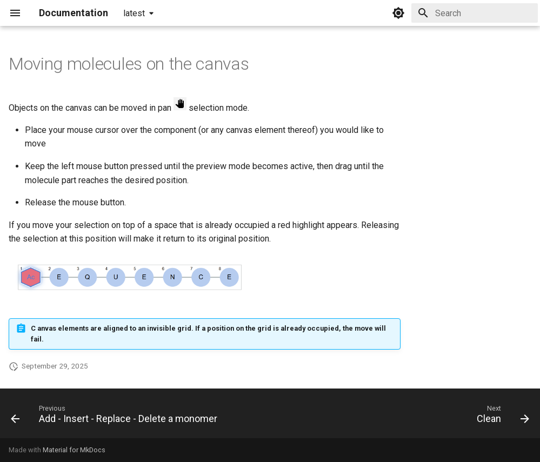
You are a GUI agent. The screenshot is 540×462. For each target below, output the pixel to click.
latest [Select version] (134, 13)
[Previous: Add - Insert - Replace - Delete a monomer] (116, 416)
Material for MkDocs (74, 450)
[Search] (474, 13)
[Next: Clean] (501, 416)
